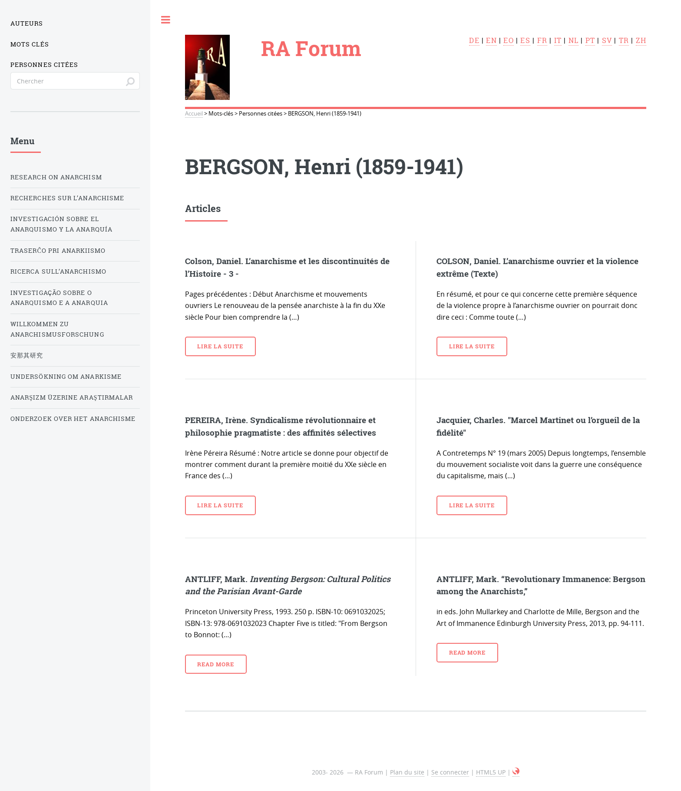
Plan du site (407, 772)
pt (590, 40)
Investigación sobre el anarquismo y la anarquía (61, 224)
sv (607, 40)
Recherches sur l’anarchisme (67, 198)
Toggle (166, 19)
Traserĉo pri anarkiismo (58, 250)
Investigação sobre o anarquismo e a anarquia (59, 298)
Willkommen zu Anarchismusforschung (57, 329)
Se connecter (450, 772)
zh (641, 40)
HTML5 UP (491, 772)
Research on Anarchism (56, 177)
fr (542, 40)
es (525, 40)
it (558, 40)
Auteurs (26, 23)
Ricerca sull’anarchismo (58, 271)
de (474, 40)
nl (574, 40)
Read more (215, 664)
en (491, 40)
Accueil (194, 113)
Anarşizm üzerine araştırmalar (71, 397)
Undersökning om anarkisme (66, 376)
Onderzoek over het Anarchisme (73, 418)
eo (508, 40)
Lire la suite (220, 346)
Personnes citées (44, 64)
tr (624, 40)
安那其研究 (26, 355)
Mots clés (29, 44)
